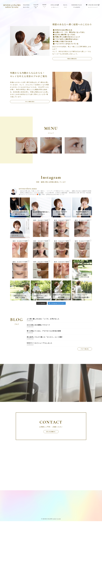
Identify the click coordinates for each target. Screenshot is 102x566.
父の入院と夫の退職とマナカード (38, 368)
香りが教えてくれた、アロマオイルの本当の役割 (44, 374)
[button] (72, 101)
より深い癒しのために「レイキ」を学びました (43, 362)
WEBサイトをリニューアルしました (39, 386)
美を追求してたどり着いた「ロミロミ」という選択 (44, 380)
